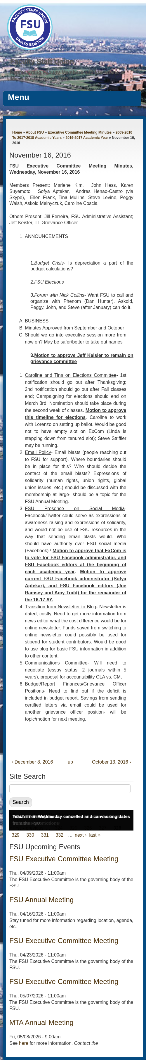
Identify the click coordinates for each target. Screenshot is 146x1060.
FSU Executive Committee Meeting (63, 859)
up (70, 761)
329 (16, 835)
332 (59, 835)
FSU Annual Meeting (41, 900)
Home (17, 132)
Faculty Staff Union (42, 61)
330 (30, 835)
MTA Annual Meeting (41, 1022)
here (23, 1043)
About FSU (35, 132)
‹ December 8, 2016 (32, 761)
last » (94, 835)
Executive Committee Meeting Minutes (80, 132)
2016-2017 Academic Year (87, 138)
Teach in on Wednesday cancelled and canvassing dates (71, 816)
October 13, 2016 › (111, 761)
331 (45, 835)
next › (80, 835)
